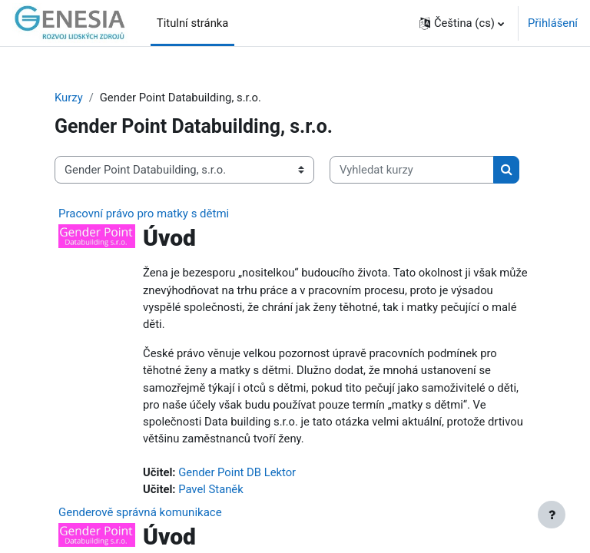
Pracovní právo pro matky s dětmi (143, 213)
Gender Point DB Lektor (237, 472)
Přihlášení (553, 23)
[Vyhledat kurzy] (412, 170)
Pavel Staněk (211, 489)
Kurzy (69, 97)
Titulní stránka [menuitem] (193, 23)
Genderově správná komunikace (140, 512)
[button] (462, 23)
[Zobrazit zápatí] (551, 514)
